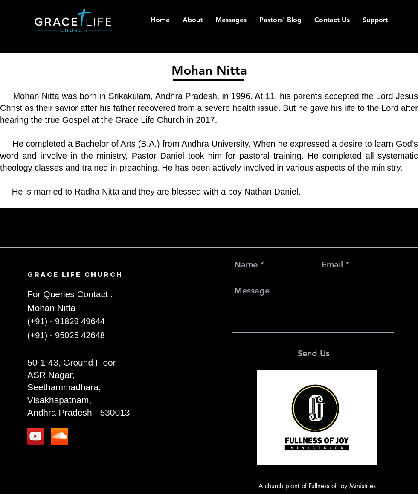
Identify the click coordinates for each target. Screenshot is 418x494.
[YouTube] (35, 436)
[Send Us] (313, 353)
